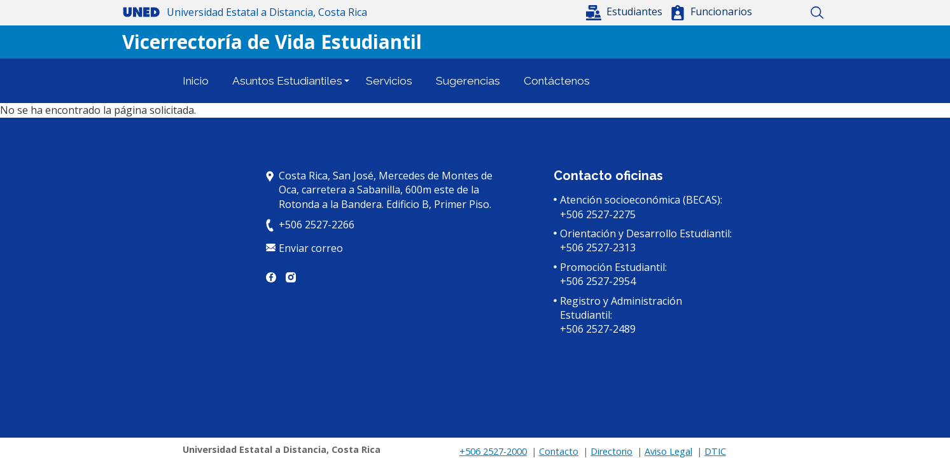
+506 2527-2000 (493, 451)
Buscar (817, 12)
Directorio (611, 451)
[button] (625, 11)
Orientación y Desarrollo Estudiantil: (646, 233)
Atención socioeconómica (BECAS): (641, 200)
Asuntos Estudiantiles (287, 80)
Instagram (291, 277)
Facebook (271, 277)
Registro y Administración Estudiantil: (621, 308)
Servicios (389, 80)
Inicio (773, 12)
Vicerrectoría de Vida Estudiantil (272, 42)
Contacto (558, 451)
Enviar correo (311, 248)
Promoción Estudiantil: (613, 267)
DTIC (715, 451)
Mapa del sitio (795, 12)
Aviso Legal (668, 451)
